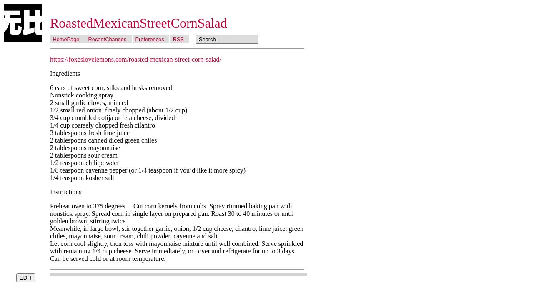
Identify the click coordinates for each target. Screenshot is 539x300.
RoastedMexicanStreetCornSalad (138, 22)
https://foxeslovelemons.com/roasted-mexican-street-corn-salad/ (135, 59)
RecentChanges (107, 39)
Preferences (149, 39)
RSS (178, 39)
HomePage (66, 39)
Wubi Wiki (23, 23)
